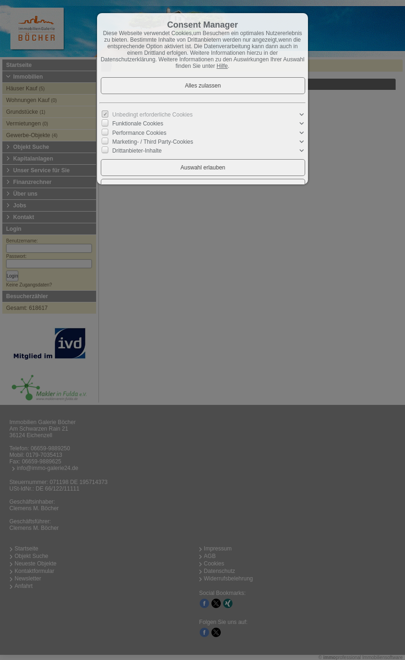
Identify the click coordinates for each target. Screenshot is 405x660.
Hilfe (222, 66)
